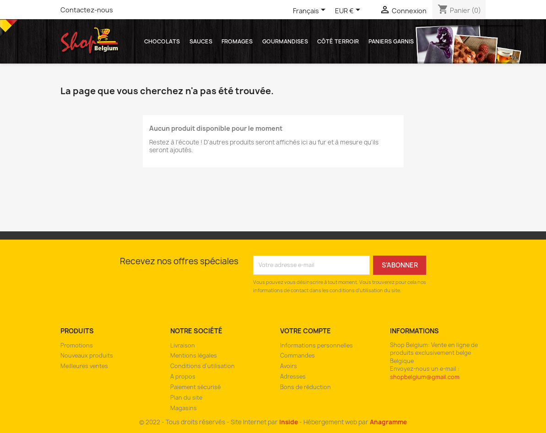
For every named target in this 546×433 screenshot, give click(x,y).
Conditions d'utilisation (202, 366)
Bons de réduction (305, 387)
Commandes (297, 355)
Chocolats (162, 41)
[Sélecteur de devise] (349, 11)
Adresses (293, 376)
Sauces (200, 41)
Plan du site (186, 397)
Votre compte (305, 330)
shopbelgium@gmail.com (425, 377)
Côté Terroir (338, 41)
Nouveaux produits (86, 355)
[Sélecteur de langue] (311, 11)
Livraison (182, 345)
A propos (182, 376)
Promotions (76, 345)
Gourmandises (285, 41)
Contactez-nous (86, 9)
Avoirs (288, 366)
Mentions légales (193, 355)
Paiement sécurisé (195, 387)
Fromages (237, 41)
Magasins (183, 408)
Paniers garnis (391, 41)
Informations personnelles (316, 345)
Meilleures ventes (84, 366)
